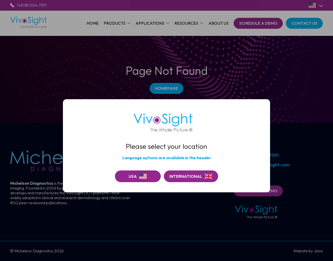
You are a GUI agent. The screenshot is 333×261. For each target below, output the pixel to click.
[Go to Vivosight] (191, 176)
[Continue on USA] (138, 176)
